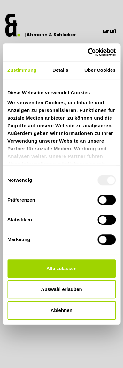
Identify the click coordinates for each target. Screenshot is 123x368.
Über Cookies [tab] (100, 70)
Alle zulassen (61, 268)
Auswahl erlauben (61, 289)
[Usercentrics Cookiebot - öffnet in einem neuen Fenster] (88, 52)
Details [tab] (60, 70)
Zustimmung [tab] (21, 70)
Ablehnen (61, 310)
